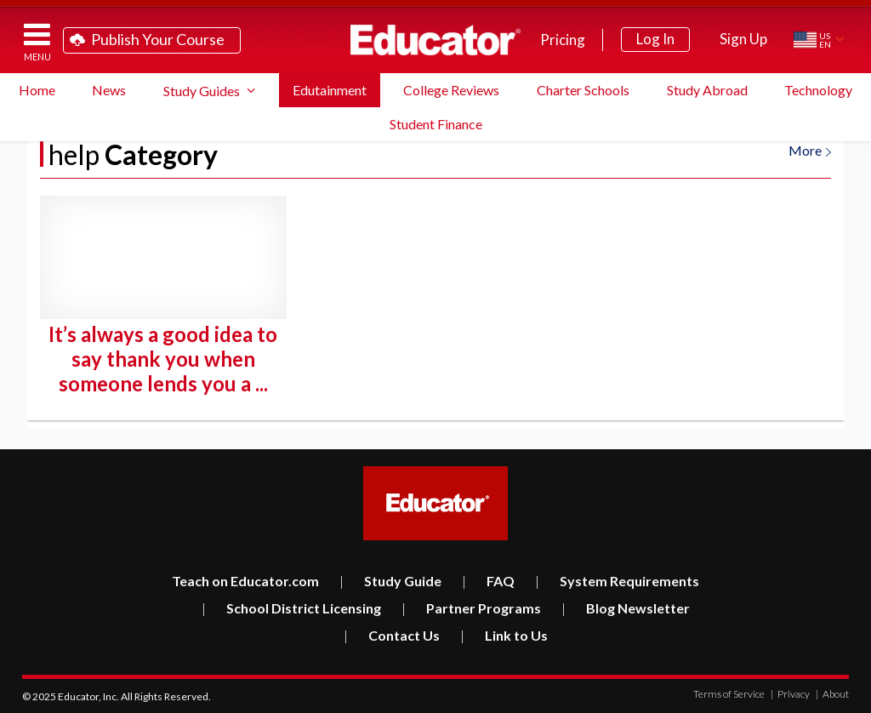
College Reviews (451, 90)
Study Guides (201, 91)
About (832, 693)
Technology (818, 90)
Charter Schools (583, 90)
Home (37, 90)
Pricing (562, 39)
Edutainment (330, 90)
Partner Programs (471, 608)
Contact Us (392, 635)
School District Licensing (291, 608)
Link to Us (504, 635)
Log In (655, 39)
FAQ (488, 581)
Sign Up (743, 39)
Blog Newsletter (625, 608)
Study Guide (390, 581)
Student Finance (436, 124)
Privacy (790, 693)
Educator (435, 40)
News (109, 90)
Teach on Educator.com (245, 581)
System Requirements (617, 581)
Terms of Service (729, 693)
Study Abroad (707, 90)
